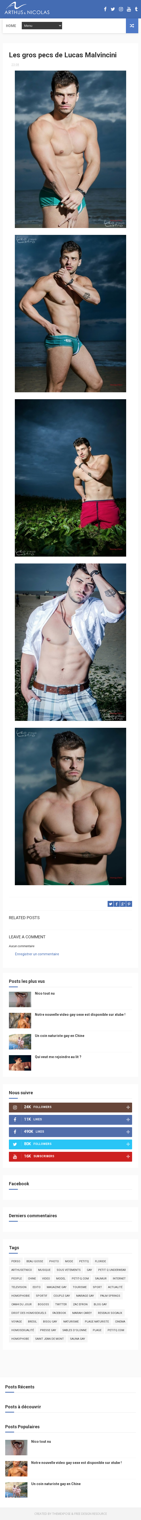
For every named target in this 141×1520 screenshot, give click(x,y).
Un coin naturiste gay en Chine (59, 1036)
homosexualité (22, 1330)
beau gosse (34, 1261)
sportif (41, 1295)
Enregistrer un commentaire (37, 954)
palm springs (110, 1295)
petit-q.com (80, 1278)
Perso (15, 1261)
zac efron (80, 1304)
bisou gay (50, 1321)
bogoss (43, 1304)
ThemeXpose (61, 1514)
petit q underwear (112, 1270)
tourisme (80, 1287)
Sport (97, 1287)
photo (54, 1261)
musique (44, 1270)
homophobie (20, 1295)
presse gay (48, 1330)
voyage (16, 1321)
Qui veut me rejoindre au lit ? (58, 1057)
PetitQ (84, 1261)
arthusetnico (21, 1270)
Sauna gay (77, 1338)
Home (11, 26)
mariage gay (85, 1295)
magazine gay (57, 1287)
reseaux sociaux (110, 1313)
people (16, 1278)
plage (97, 1330)
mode (69, 1261)
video (46, 1278)
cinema (120, 1321)
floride (100, 1261)
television (18, 1287)
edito (37, 1287)
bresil (32, 1321)
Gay (89, 1270)
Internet (119, 1278)
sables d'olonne (74, 1330)
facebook (59, 1313)
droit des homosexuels (28, 1313)
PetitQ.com (116, 1330)
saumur (101, 1278)
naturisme (71, 1321)
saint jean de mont (49, 1338)
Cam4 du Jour (21, 1304)
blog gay (100, 1304)
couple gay (61, 1295)
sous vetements (69, 1270)
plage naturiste (97, 1321)
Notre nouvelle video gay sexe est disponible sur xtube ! (80, 1015)
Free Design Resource (90, 1514)
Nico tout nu (45, 993)
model (61, 1278)
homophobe (20, 1338)
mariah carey (82, 1313)
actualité (115, 1287)
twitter (61, 1304)
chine (32, 1278)
